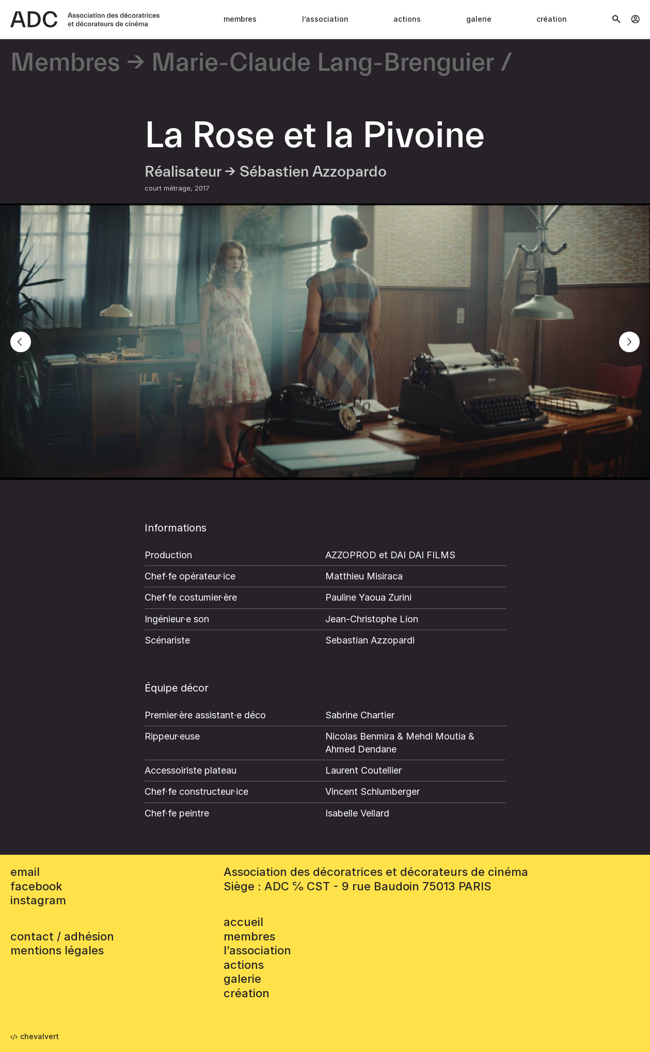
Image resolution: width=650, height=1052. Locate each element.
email (25, 871)
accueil (243, 922)
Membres (240, 18)
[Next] (629, 342)
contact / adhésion (62, 936)
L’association (325, 18)
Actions (407, 18)
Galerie (479, 18)
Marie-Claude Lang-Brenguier (322, 63)
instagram (38, 900)
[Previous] (20, 342)
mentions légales (57, 950)
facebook (36, 886)
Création (551, 18)
